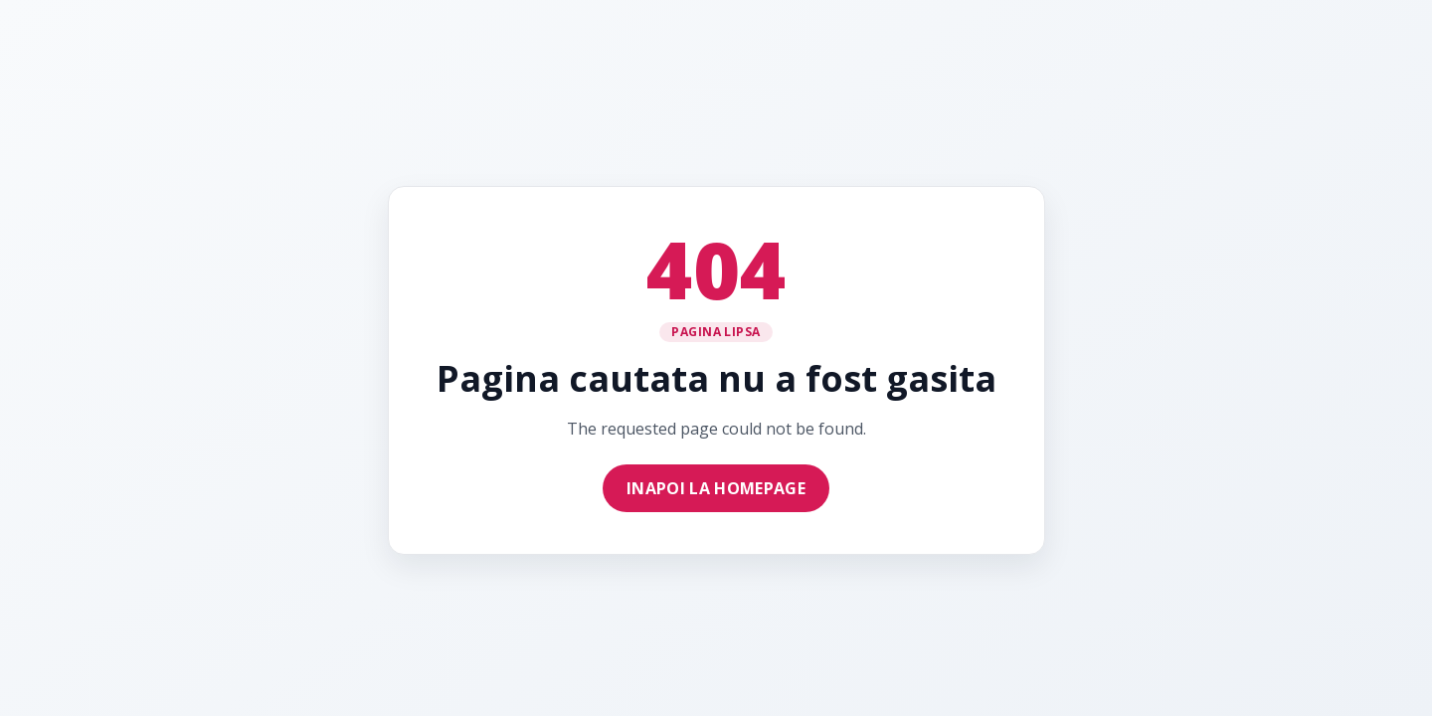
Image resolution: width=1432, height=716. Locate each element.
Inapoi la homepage (716, 488)
